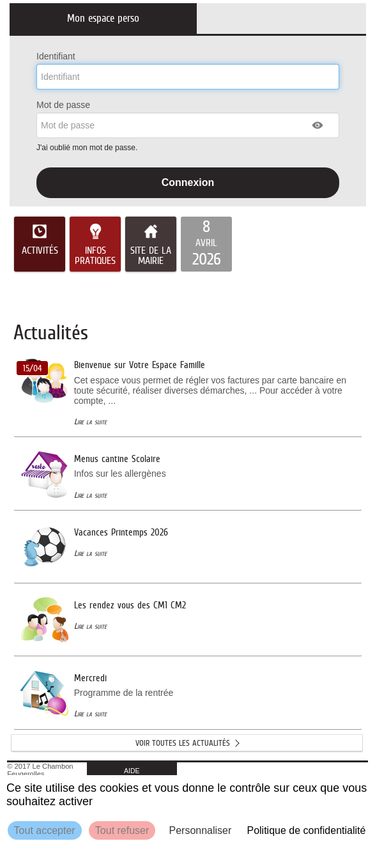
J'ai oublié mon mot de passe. (88, 147)
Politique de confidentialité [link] (306, 830)
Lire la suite (90, 421)
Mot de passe (63, 105)
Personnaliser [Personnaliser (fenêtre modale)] (200, 830)
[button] (318, 125)
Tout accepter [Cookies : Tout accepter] (44, 830)
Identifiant (55, 56)
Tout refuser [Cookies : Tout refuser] (122, 830)
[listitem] (206, 244)
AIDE (132, 771)
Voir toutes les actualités (182, 743)
